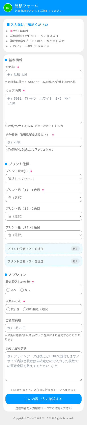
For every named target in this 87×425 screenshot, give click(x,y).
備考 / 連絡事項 (16, 348)
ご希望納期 (13, 320)
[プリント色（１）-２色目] (43, 216)
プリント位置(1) (17, 171)
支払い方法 (13, 301)
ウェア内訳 (13, 90)
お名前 (10, 67)
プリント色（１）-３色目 (23, 227)
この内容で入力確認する (43, 399)
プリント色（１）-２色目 (23, 208)
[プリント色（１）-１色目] (43, 197)
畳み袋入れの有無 (18, 281)
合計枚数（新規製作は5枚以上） (28, 134)
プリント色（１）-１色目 (23, 190)
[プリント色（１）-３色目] (43, 234)
